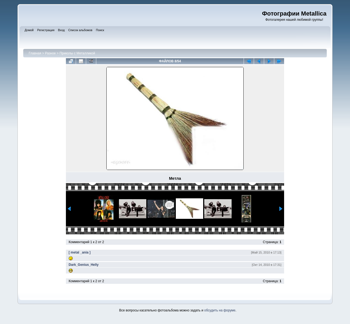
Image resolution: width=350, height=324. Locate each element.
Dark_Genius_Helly (83, 265)
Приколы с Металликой (77, 53)
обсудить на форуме (219, 310)
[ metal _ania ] (80, 252)
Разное (50, 53)
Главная (35, 53)
